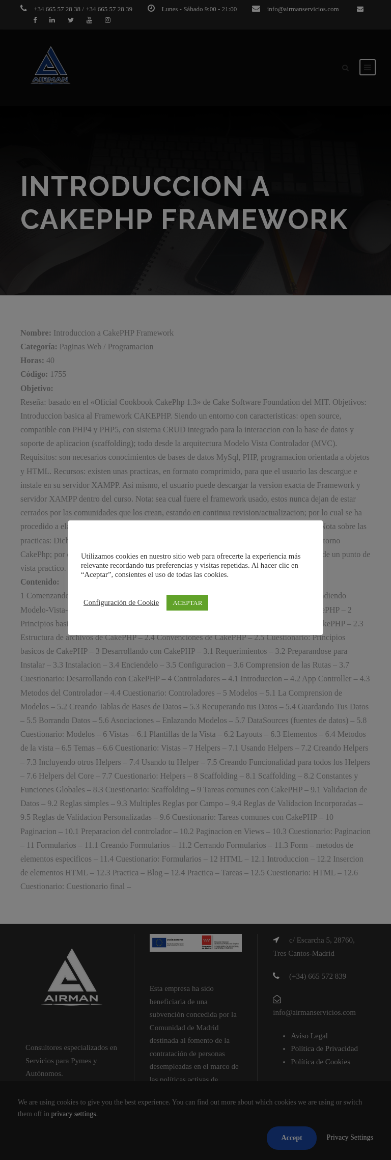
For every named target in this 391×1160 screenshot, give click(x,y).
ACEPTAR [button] (187, 602)
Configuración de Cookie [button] (121, 602)
